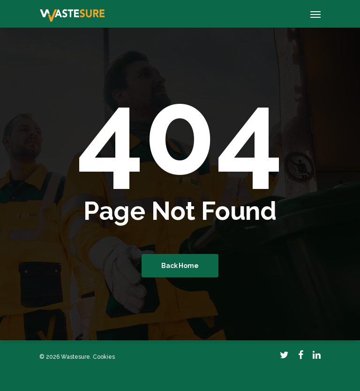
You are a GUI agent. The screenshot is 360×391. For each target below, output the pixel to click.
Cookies (104, 357)
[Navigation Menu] (315, 14)
